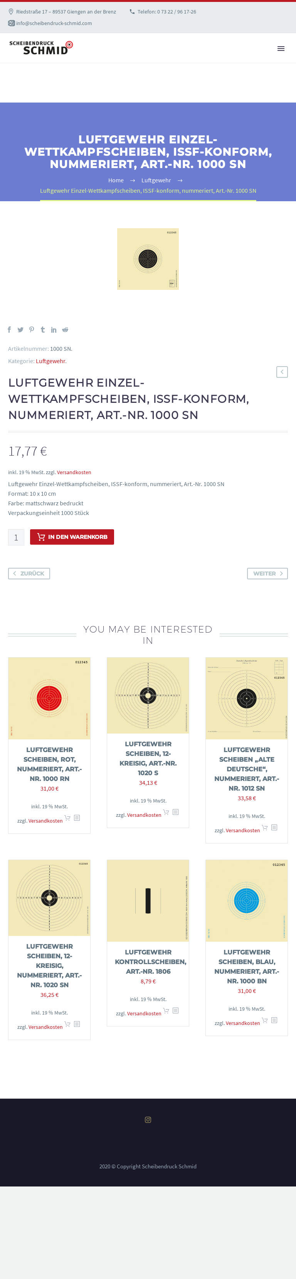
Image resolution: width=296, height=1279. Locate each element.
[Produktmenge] (16, 537)
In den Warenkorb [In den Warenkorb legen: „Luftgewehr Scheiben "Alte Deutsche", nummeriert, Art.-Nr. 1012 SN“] (265, 830)
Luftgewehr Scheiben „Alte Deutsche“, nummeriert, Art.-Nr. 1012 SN (246, 769)
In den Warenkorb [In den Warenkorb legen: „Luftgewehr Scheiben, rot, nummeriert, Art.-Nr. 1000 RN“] (67, 820)
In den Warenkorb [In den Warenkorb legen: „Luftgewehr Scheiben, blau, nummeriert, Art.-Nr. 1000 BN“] (265, 1023)
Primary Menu (281, 48)
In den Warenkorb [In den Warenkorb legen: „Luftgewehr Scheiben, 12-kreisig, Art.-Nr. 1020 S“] (166, 815)
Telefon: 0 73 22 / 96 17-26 (167, 11)
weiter (269, 574)
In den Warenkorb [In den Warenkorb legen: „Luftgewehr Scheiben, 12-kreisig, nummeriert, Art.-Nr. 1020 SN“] (67, 1027)
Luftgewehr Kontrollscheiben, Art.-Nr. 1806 (150, 962)
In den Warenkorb (72, 537)
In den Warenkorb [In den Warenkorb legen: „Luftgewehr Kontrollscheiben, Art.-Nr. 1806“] (166, 1013)
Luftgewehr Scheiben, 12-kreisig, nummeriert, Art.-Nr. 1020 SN (49, 966)
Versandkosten (74, 472)
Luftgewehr (50, 361)
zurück (27, 574)
